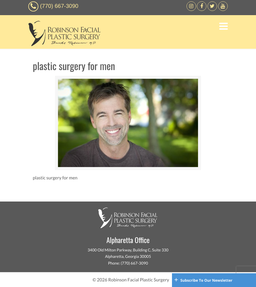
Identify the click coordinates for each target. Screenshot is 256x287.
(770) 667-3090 (59, 6)
